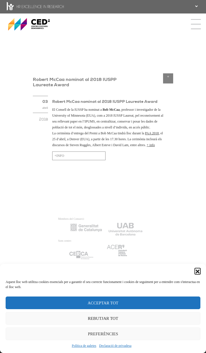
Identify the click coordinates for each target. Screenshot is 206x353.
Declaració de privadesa (115, 346)
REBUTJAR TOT (103, 318)
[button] (197, 271)
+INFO (59, 156)
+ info (151, 145)
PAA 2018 (152, 133)
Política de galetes (84, 346)
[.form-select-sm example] (196, 6)
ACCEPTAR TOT (103, 303)
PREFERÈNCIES (103, 334)
